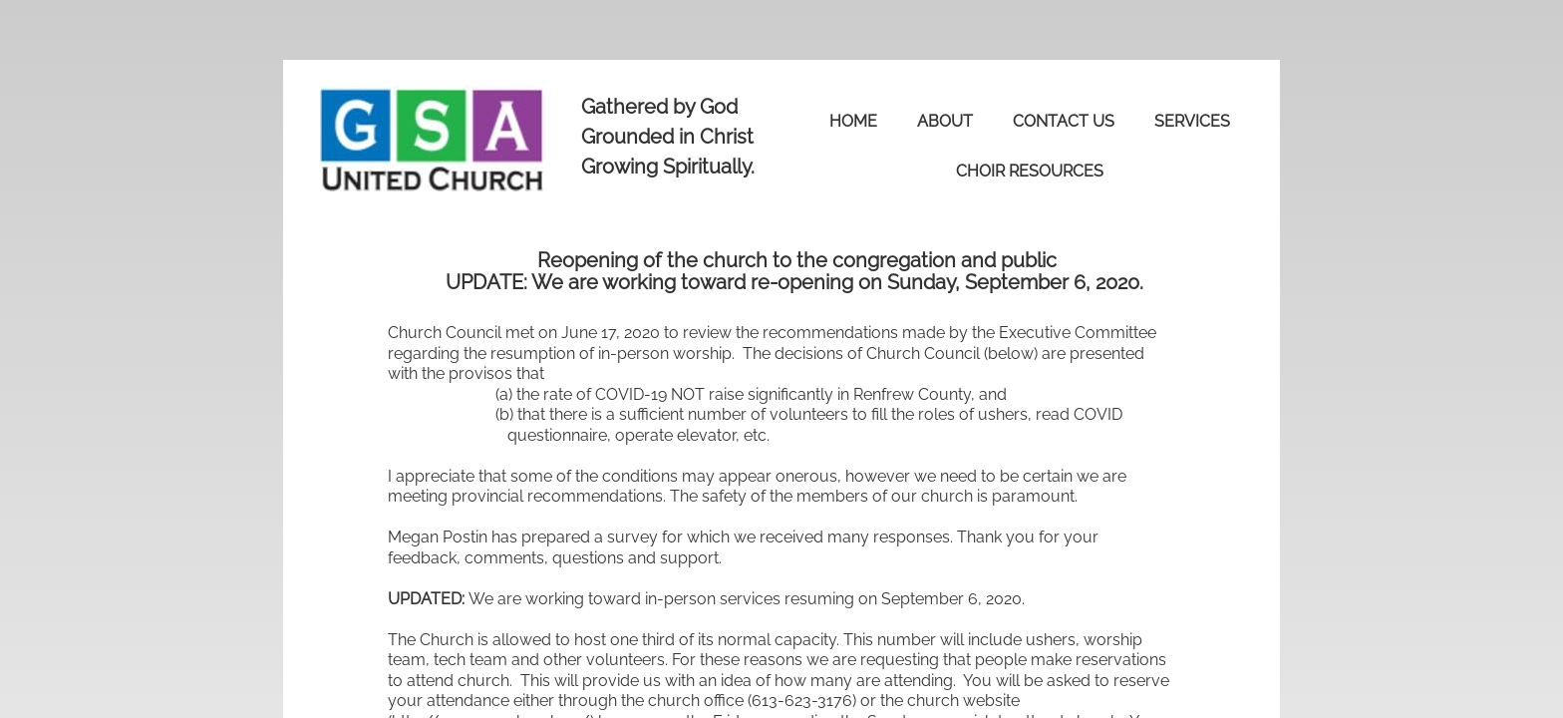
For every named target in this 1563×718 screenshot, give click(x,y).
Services (1192, 121)
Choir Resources (1029, 171)
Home (853, 121)
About (945, 121)
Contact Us (1063, 121)
